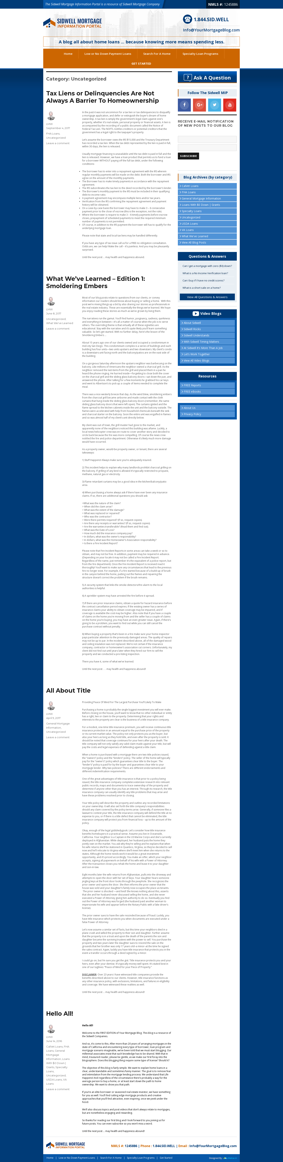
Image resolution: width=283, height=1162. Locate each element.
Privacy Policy (192, 414)
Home (68, 54)
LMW (49, 123)
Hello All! (59, 1013)
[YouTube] (229, 105)
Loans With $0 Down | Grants (58, 1063)
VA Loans (188, 230)
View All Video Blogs (196, 360)
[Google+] (199, 105)
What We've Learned (59, 323)
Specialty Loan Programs (200, 54)
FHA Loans (53, 133)
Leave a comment (58, 143)
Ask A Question (212, 77)
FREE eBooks (192, 391)
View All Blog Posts (194, 242)
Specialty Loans (192, 211)
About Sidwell (192, 323)
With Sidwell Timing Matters (201, 341)
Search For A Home (157, 54)
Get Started (141, 63)
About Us (190, 408)
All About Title (68, 690)
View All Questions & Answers (207, 297)
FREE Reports (192, 385)
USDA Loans (54, 1079)
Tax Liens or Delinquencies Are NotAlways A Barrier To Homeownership (102, 97)
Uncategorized (56, 137)
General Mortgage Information (55, 1054)
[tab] (207, 266)
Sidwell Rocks (192, 329)
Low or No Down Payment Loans (108, 54)
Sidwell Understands (196, 335)
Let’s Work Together (197, 354)
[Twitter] (214, 105)
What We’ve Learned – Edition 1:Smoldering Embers (95, 282)
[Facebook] (184, 105)
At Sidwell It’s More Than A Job (203, 348)
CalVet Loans (54, 1046)
